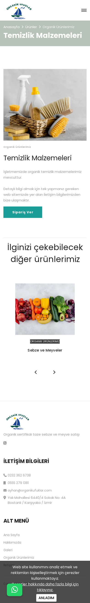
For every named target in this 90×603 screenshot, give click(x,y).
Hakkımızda (12, 542)
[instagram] (4, 443)
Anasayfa (11, 26)
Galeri (8, 550)
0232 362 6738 (17, 475)
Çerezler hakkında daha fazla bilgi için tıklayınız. (45, 587)
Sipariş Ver (22, 212)
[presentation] (36, 372)
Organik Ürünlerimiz (45, 341)
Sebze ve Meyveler (45, 350)
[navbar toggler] (84, 10)
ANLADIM (46, 597)
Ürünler (31, 26)
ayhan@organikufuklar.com (27, 490)
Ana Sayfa (11, 535)
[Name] (14, 590)
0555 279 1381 (16, 482)
